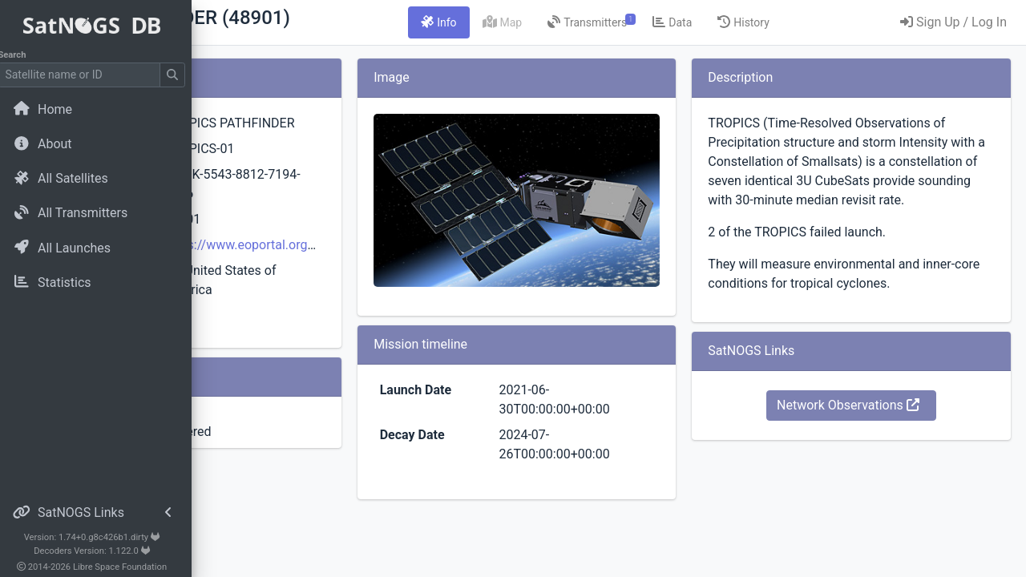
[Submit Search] (181, 75)
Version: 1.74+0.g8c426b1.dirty (100, 537)
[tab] (537, 22)
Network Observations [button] (881, 462)
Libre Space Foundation (129, 567)
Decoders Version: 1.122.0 (100, 551)
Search (20, 55)
